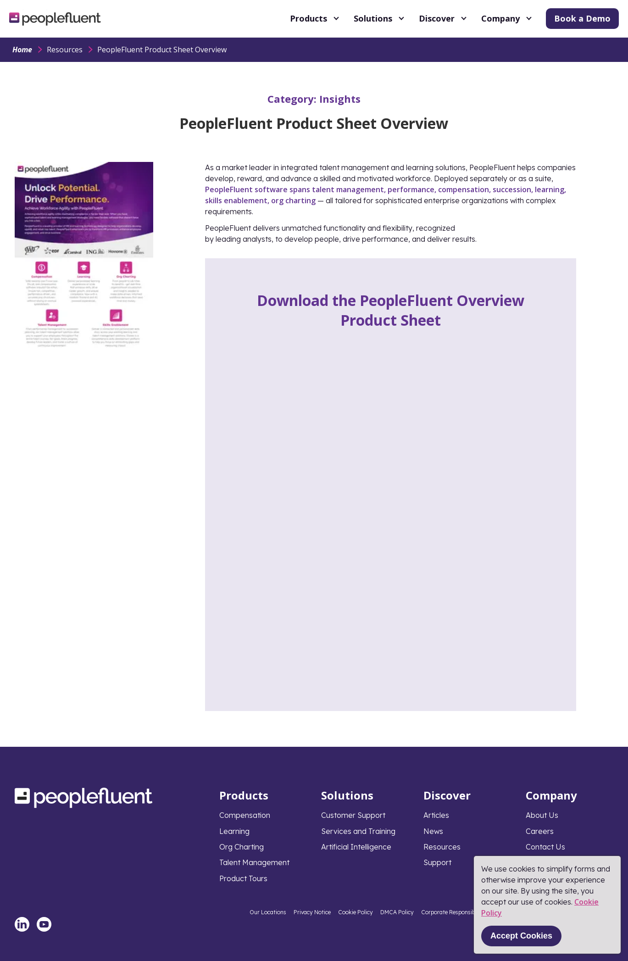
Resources (65, 49)
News (433, 831)
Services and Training (358, 831)
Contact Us (545, 846)
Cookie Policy (355, 912)
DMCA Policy (397, 912)
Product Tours (243, 878)
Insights (340, 99)
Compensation (244, 815)
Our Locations (268, 912)
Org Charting (241, 846)
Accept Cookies (521, 935)
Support (437, 862)
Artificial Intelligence (356, 846)
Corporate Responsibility (453, 912)
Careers (540, 831)
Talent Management (254, 862)
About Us (542, 815)
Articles (436, 815)
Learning (234, 831)
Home (22, 49)
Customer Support (353, 815)
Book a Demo (582, 18)
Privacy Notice (312, 912)
